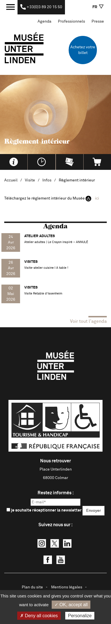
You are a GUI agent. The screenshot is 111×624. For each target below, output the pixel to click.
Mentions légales (66, 587)
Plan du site (32, 587)
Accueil (11, 180)
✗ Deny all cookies (39, 615)
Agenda (44, 21)
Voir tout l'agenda (88, 321)
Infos (46, 180)
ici (97, 198)
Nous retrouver (55, 461)
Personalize (80, 615)
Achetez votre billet (82, 50)
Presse (98, 21)
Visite (30, 180)
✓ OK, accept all (71, 604)
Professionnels (71, 21)
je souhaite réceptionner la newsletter (44, 510)
